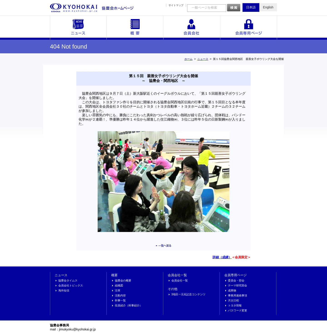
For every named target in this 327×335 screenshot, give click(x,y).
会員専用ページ (248, 27)
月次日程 (233, 300)
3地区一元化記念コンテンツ (188, 294)
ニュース (78, 27)
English (268, 7)
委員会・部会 (236, 280)
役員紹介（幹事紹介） (128, 305)
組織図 (119, 285)
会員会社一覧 (192, 27)
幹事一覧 (120, 300)
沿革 (117, 290)
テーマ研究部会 (237, 285)
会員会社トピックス (70, 285)
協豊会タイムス (67, 280)
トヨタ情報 (235, 305)
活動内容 (120, 295)
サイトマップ (175, 5)
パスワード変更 (237, 310)
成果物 (232, 290)
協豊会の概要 (123, 280)
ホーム (188, 59)
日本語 (251, 7)
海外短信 (63, 290)
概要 (135, 27)
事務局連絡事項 (237, 295)
